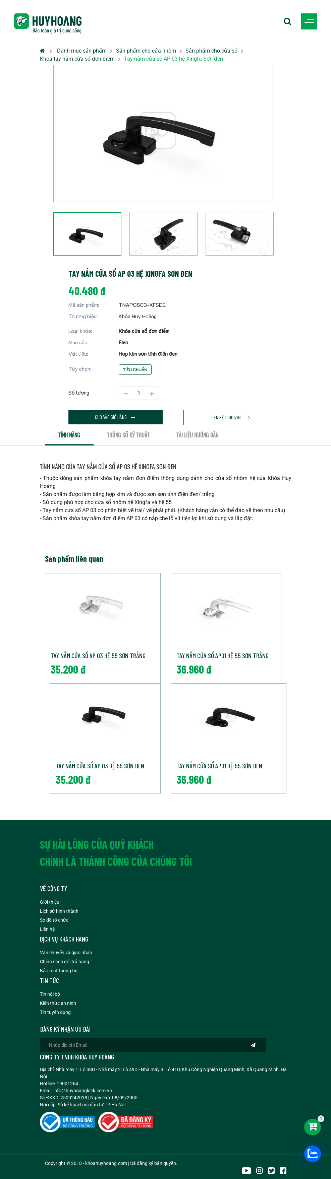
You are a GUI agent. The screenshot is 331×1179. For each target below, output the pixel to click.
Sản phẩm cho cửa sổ (211, 51)
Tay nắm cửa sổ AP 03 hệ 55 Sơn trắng (98, 655)
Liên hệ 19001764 (231, 417)
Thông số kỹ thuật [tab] (128, 435)
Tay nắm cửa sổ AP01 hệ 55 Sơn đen (219, 766)
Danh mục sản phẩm (82, 51)
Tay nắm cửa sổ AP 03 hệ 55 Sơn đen (100, 766)
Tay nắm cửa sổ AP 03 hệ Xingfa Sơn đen (173, 59)
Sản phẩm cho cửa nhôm (146, 51)
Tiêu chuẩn (135, 369)
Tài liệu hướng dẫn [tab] (197, 435)
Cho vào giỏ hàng (115, 417)
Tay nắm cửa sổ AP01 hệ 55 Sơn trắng (222, 655)
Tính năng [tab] (69, 435)
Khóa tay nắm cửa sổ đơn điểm (77, 59)
